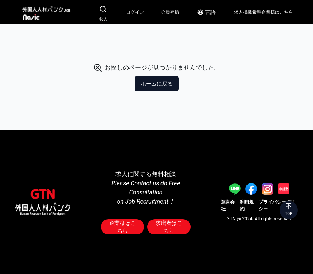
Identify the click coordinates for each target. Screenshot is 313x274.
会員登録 (170, 12)
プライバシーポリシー (277, 205)
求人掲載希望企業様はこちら (263, 12)
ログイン (135, 12)
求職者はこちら (169, 227)
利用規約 (247, 205)
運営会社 (228, 205)
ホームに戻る (157, 84)
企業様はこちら (122, 227)
